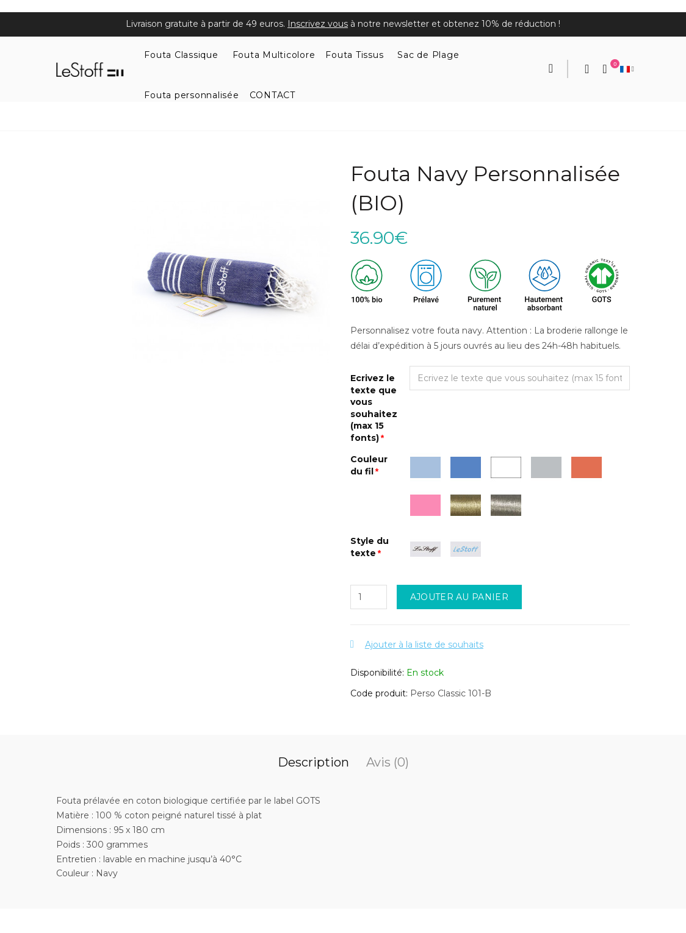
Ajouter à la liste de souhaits (424, 644)
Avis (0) (387, 762)
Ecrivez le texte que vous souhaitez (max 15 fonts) (373, 408)
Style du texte (369, 547)
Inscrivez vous (317, 23)
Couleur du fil (369, 465)
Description (313, 762)
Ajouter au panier (459, 597)
